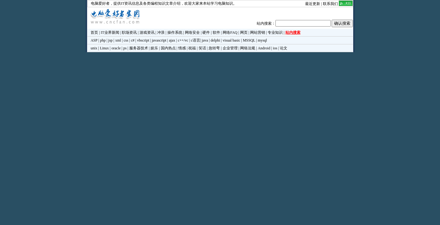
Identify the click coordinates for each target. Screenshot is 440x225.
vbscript (143, 40)
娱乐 (154, 48)
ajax (172, 40)
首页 (94, 32)
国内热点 (168, 48)
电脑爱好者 (100, 3)
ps (125, 48)
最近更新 (312, 4)
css (126, 40)
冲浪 (161, 32)
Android (264, 48)
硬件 (206, 32)
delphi (215, 40)
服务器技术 (138, 48)
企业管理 (230, 48)
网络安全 (192, 32)
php (103, 40)
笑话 (202, 48)
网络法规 (247, 48)
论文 (283, 48)
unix (94, 48)
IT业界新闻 (110, 32)
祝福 (192, 48)
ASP (94, 40)
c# (132, 40)
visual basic (231, 40)
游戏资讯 (147, 32)
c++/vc (183, 40)
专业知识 (275, 32)
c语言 (195, 40)
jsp (110, 40)
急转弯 (214, 48)
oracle (116, 48)
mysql (262, 40)
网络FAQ (230, 32)
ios (275, 48)
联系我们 (330, 4)
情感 (182, 48)
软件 (216, 32)
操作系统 (174, 32)
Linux (104, 48)
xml (118, 40)
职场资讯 (129, 32)
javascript (159, 40)
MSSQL (249, 40)
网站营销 (257, 32)
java (205, 40)
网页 (244, 32)
